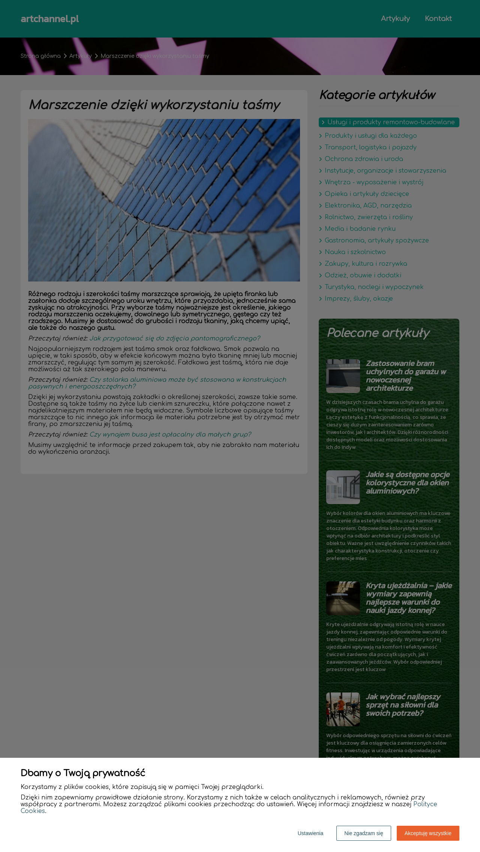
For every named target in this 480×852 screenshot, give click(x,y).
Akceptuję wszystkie (428, 833)
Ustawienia (310, 833)
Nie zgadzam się (363, 833)
